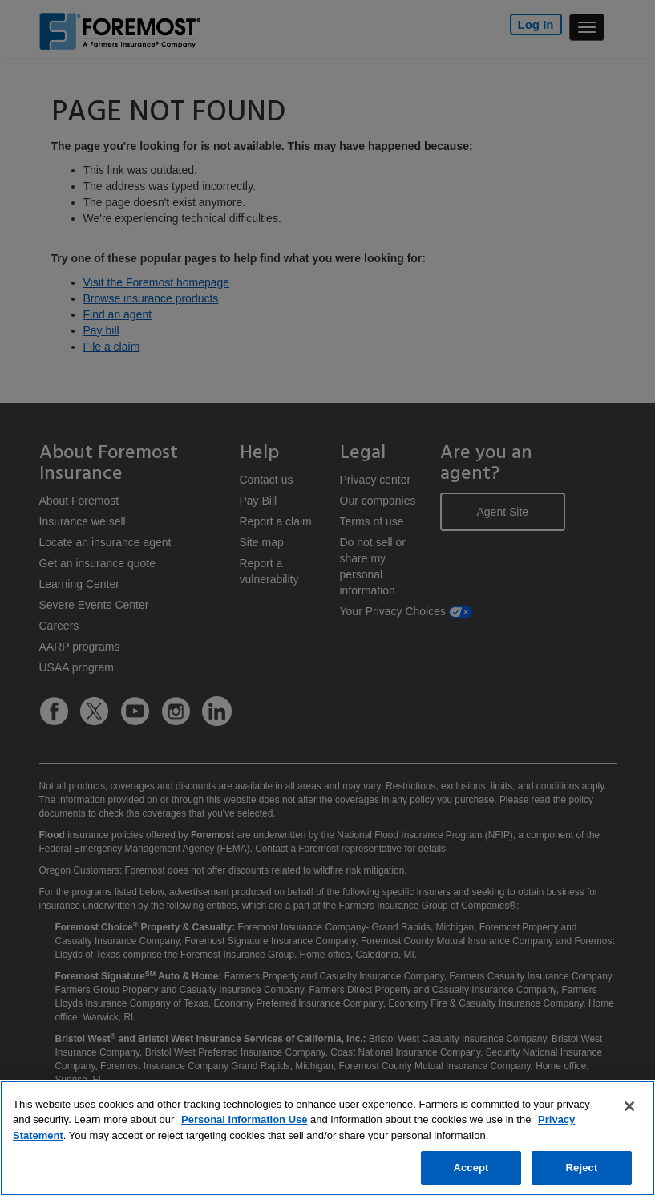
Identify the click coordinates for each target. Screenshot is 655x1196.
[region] (327, 1138)
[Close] (629, 1106)
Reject (582, 1168)
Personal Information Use (244, 1119)
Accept (470, 1168)
